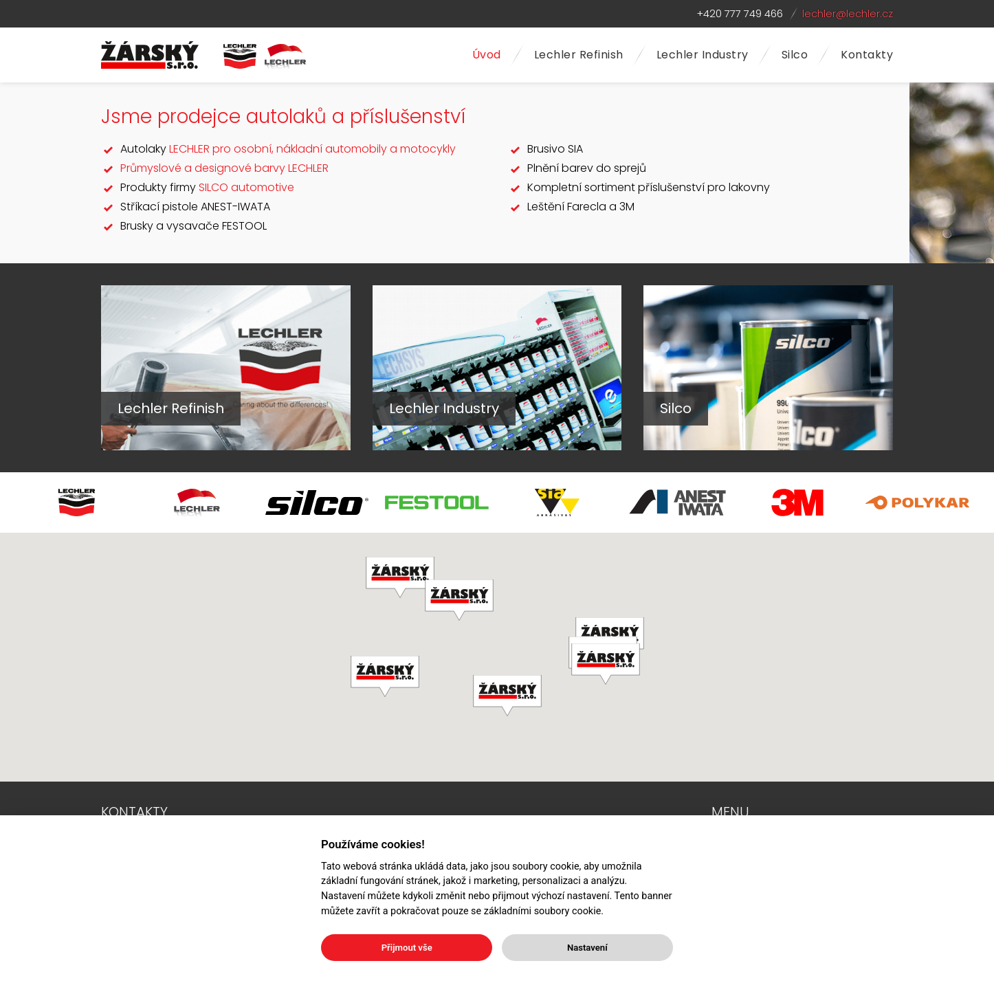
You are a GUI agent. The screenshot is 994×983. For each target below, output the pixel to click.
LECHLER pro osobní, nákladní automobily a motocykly (312, 149)
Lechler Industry (702, 55)
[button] (605, 664)
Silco (795, 55)
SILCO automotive (246, 187)
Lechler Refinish (578, 55)
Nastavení (587, 947)
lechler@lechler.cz (847, 13)
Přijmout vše (407, 947)
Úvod (486, 55)
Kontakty (867, 55)
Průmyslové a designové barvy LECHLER (224, 168)
